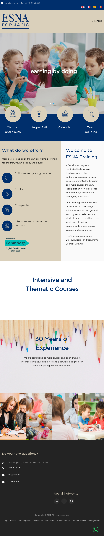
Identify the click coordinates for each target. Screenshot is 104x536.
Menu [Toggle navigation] (97, 21)
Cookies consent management (86, 521)
